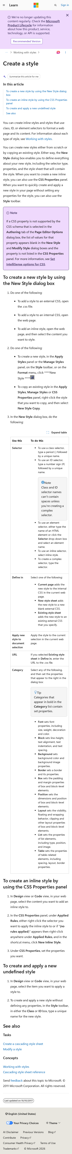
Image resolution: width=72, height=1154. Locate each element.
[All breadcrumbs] (6, 52)
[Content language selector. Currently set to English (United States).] (20, 1114)
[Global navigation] (4, 5)
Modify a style (12, 1049)
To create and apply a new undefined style (30, 108)
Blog (50, 1132)
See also (11, 113)
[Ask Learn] (58, 52)
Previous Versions (33, 1132)
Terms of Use (47, 1143)
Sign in (65, 5)
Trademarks (10, 1148)
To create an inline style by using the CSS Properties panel (36, 101)
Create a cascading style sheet (23, 1044)
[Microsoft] (36, 5)
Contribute (9, 1137)
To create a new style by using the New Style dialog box (36, 92)
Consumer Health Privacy (18, 1143)
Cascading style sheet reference (24, 1072)
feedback (17, 1080)
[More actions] (65, 52)
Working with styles (24, 52)
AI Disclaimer (10, 1132)
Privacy (24, 1137)
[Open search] (55, 5)
